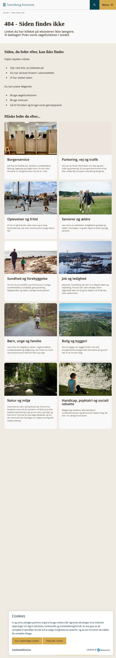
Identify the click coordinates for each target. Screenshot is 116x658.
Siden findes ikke (18, 13)
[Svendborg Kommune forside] (18, 5)
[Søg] (94, 5)
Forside (6, 13)
